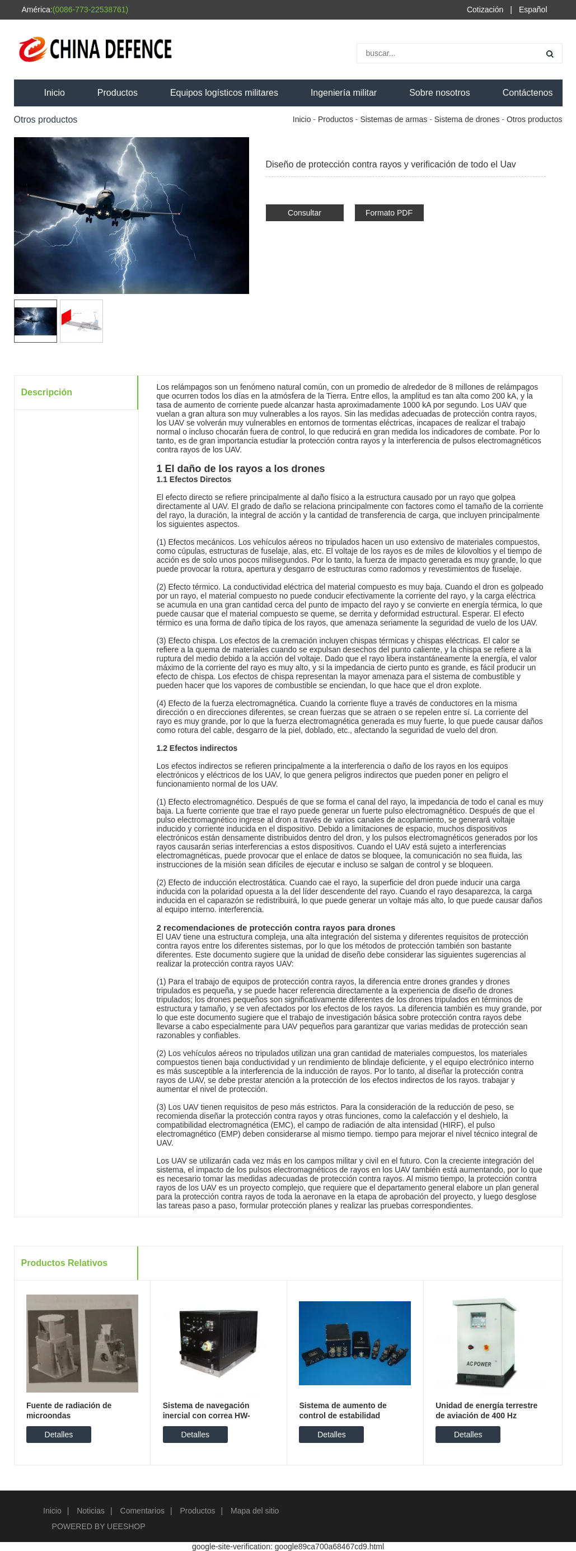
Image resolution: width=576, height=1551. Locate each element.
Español (533, 9)
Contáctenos (528, 92)
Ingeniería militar (344, 92)
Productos (117, 92)
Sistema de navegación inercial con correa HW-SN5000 (206, 1415)
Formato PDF (389, 212)
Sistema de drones (467, 119)
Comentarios (142, 1510)
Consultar (304, 212)
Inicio (54, 92)
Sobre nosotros (439, 92)
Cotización (485, 9)
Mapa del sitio (255, 1510)
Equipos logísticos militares (224, 92)
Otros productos (535, 119)
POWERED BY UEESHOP (99, 1526)
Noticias (91, 1510)
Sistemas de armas (393, 119)
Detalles (59, 1434)
